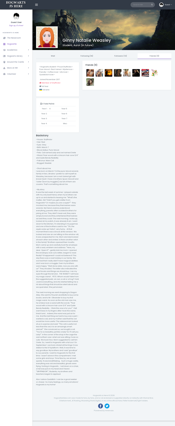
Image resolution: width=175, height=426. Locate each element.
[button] (166, 4)
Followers (120, 56)
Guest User (16, 22)
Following (87, 56)
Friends (154, 56)
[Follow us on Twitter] (107, 406)
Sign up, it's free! (16, 25)
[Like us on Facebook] (100, 406)
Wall (53, 56)
